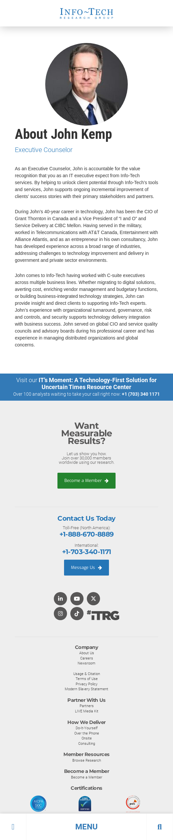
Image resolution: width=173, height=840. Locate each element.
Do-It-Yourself (87, 728)
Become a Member (86, 480)
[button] (86, 827)
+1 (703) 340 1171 (141, 394)
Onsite (87, 738)
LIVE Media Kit (86, 711)
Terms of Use (87, 678)
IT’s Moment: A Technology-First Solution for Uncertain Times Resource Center (98, 383)
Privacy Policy (86, 684)
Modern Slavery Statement (86, 689)
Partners (87, 705)
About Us (86, 653)
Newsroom (86, 663)
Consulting (86, 743)
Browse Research (86, 760)
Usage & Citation (86, 673)
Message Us (86, 567)
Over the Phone (86, 733)
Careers (86, 658)
